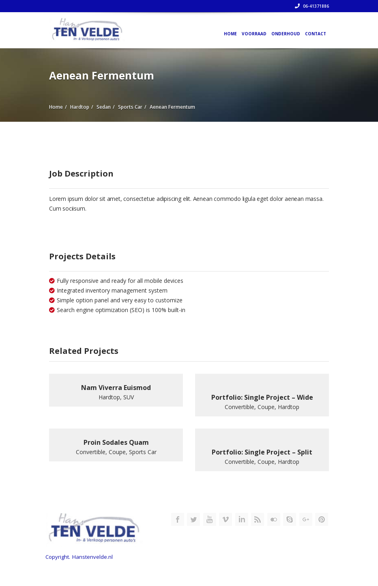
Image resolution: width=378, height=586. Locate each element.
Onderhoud (285, 34)
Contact (315, 34)
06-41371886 (312, 6)
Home (230, 34)
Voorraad (254, 34)
